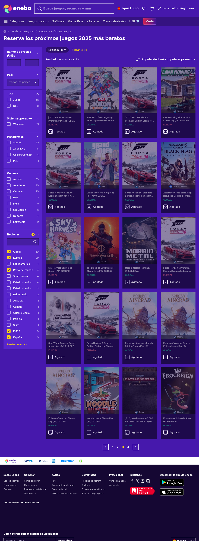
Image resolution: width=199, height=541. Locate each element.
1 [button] (112, 447)
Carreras (8, 489)
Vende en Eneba (117, 481)
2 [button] (118, 447)
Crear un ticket (59, 489)
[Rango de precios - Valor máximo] (32, 62)
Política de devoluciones (64, 494)
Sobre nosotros (11, 481)
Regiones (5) (57, 50)
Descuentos (30, 494)
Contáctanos (10, 485)
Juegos (43, 31)
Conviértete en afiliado (93, 489)
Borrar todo (79, 49)
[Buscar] (74, 8)
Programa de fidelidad (35, 489)
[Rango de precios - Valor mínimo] (14, 62)
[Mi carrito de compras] (152, 9)
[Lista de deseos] (144, 9)
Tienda (14, 31)
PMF (54, 481)
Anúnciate (114, 485)
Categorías (28, 31)
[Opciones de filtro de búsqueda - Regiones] (23, 241)
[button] (106, 447)
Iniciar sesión (168, 8)
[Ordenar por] (166, 59)
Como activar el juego (63, 485)
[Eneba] (17, 8)
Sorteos (86, 485)
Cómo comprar (32, 481)
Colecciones (30, 485)
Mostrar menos (18, 344)
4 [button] (128, 447)
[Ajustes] (128, 8)
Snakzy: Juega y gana (92, 494)
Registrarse (187, 8)
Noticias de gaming (91, 481)
